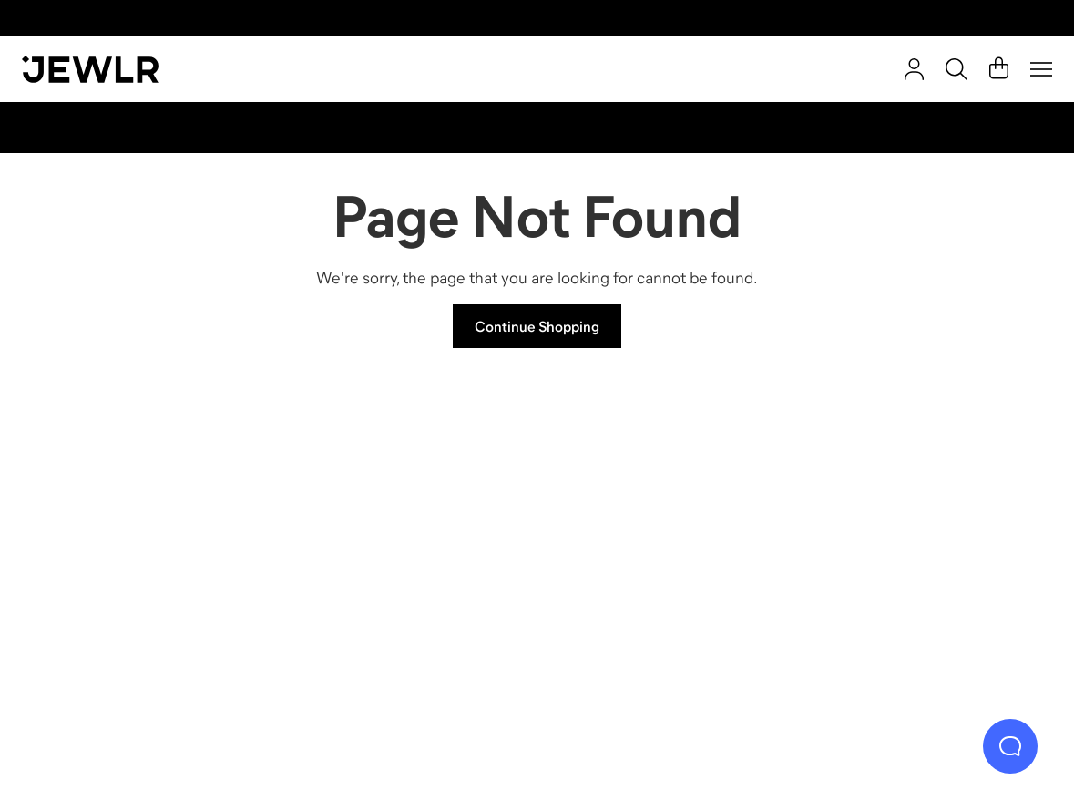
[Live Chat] (1010, 746)
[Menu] (1041, 69)
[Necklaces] (408, 547)
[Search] (956, 69)
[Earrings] (666, 547)
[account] (914, 69)
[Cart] (998, 69)
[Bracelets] (923, 547)
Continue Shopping (537, 326)
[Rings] (150, 547)
